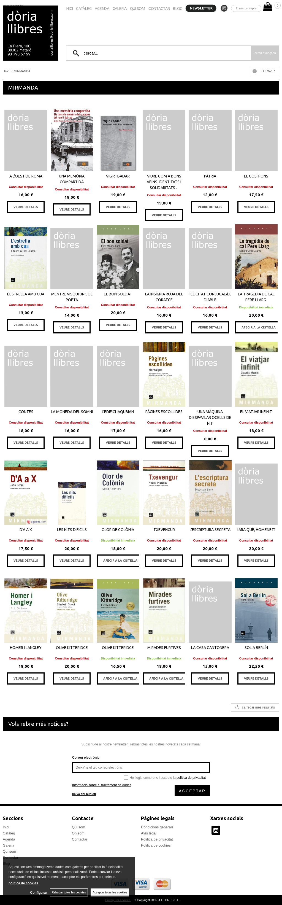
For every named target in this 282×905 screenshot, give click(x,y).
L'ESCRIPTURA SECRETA (210, 529)
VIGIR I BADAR (118, 176)
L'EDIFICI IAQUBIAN (118, 412)
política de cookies (23, 883)
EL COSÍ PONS (256, 176)
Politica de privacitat (157, 839)
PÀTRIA (210, 176)
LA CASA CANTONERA (210, 647)
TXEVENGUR (164, 529)
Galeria (120, 8)
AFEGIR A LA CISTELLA (259, 327)
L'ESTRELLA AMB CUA (25, 294)
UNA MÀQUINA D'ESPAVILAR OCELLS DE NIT (210, 417)
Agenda (102, 8)
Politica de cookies (156, 845)
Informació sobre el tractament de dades (101, 785)
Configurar (38, 893)
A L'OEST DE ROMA (25, 176)
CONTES (25, 412)
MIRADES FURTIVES (164, 647)
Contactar (159, 8)
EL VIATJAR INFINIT (256, 412)
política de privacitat (191, 778)
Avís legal (148, 833)
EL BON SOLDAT (118, 294)
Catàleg (83, 8)
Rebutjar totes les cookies (69, 892)
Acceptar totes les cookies (110, 892)
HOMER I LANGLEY (26, 647)
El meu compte (246, 8)
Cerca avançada (265, 53)
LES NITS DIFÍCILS (72, 529)
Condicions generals (157, 827)
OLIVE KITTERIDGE (72, 647)
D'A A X (26, 529)
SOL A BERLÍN (256, 647)
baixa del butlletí (84, 794)
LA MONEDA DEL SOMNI (72, 412)
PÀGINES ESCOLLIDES (164, 412)
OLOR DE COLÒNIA (118, 529)
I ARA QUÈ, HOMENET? (256, 529)
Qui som (137, 8)
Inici (69, 8)
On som (78, 833)
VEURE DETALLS (25, 207)
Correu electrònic (85, 757)
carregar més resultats (258, 707)
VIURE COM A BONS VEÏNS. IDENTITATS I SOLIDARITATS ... (164, 182)
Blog (177, 8)
